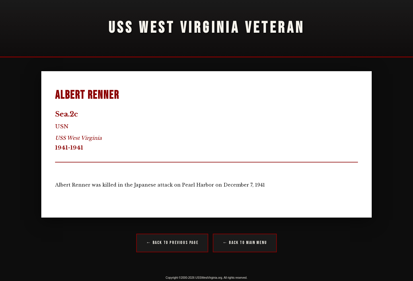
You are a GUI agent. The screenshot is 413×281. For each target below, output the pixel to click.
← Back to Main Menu (245, 242)
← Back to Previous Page (172, 242)
